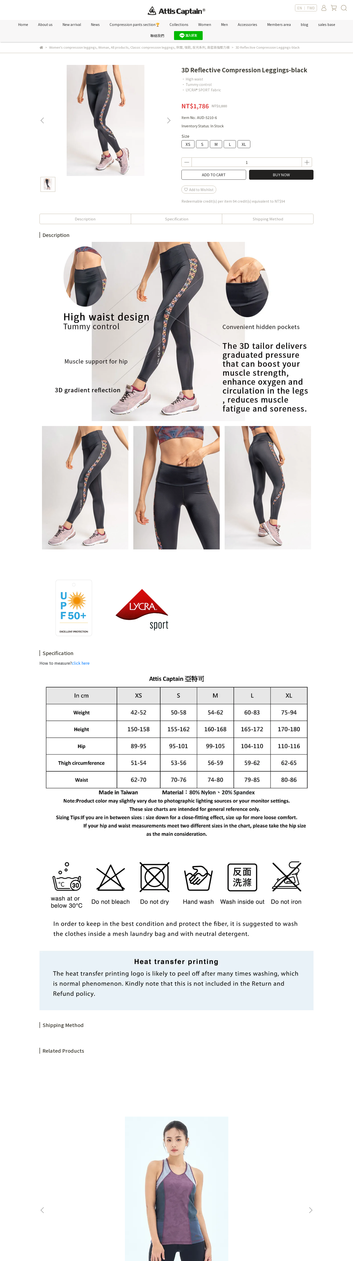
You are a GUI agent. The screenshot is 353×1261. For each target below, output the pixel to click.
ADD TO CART (214, 174)
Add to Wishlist (199, 189)
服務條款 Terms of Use (185, 1191)
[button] (169, 120)
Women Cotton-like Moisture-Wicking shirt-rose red (276, 1124)
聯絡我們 (157, 35)
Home (23, 24)
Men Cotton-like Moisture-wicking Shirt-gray (210, 1124)
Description (85, 218)
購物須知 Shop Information (190, 1206)
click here (81, 663)
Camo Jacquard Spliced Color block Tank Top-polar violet (76, 1124)
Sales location (115, 1199)
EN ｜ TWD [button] (306, 8)
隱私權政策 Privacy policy (187, 1199)
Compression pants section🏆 (135, 24)
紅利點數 (110, 1191)
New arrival (71, 24)
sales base (326, 24)
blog (304, 24)
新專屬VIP (111, 1184)
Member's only (115, 1176)
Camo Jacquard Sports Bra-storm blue (143, 1124)
